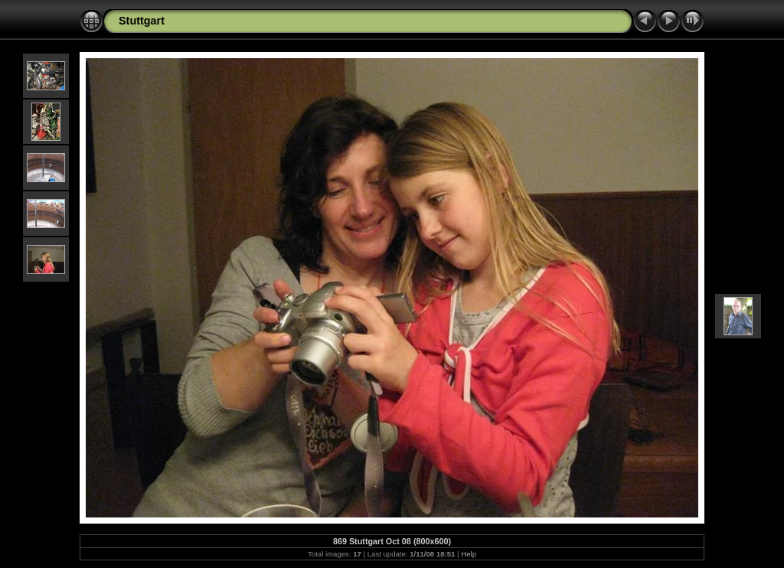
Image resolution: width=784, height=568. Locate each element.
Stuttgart (142, 21)
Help (468, 554)
